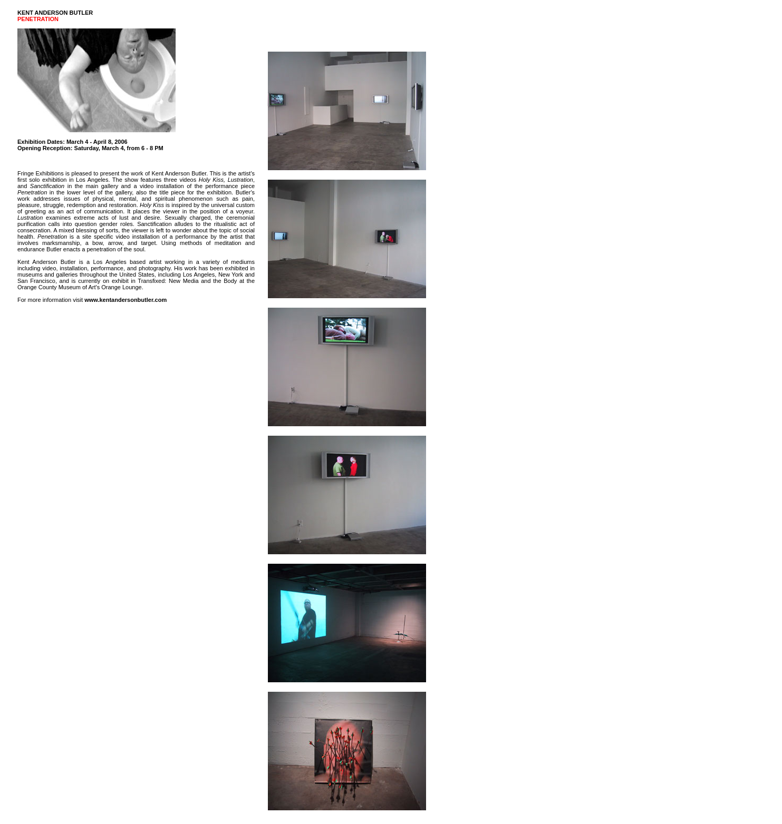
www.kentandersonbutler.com (125, 300)
